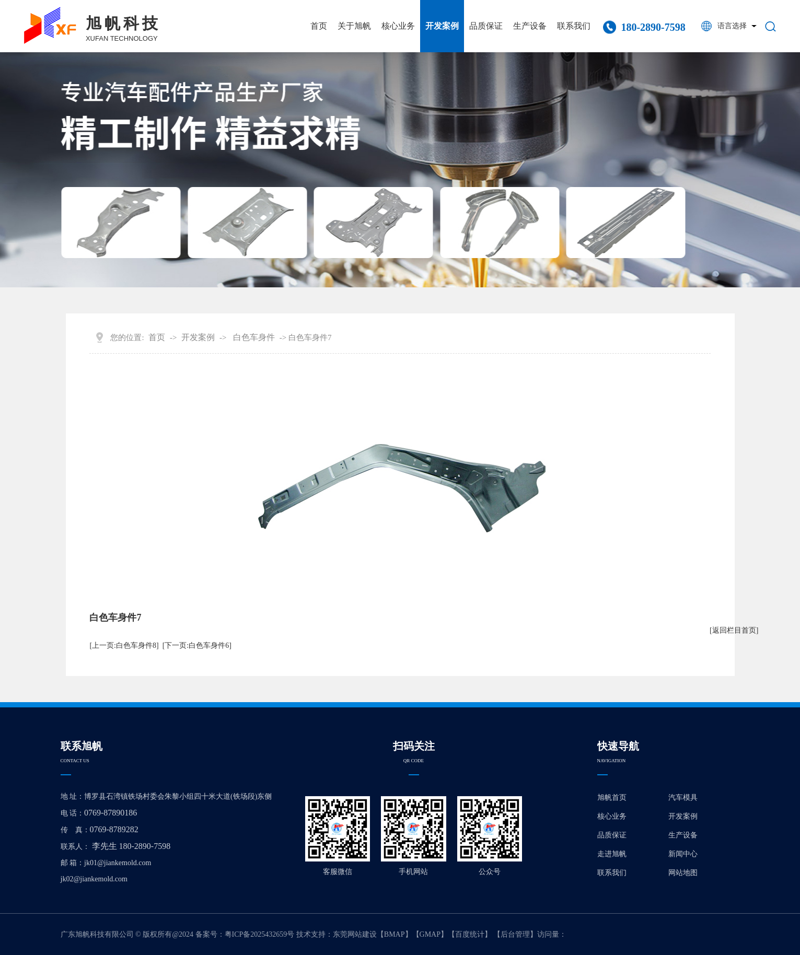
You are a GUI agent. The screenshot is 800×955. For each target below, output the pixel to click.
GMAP (430, 934)
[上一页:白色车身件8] (123, 645)
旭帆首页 (612, 797)
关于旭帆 (354, 25)
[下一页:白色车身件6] (197, 645)
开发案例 (442, 25)
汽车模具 (683, 797)
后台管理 (515, 934)
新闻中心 (683, 854)
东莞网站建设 (355, 934)
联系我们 (573, 25)
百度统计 (469, 934)
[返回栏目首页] (734, 630)
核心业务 (398, 25)
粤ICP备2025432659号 (260, 934)
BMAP (394, 934)
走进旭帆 (612, 854)
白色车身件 (254, 337)
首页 (318, 25)
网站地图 (683, 873)
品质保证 (486, 25)
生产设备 (530, 25)
